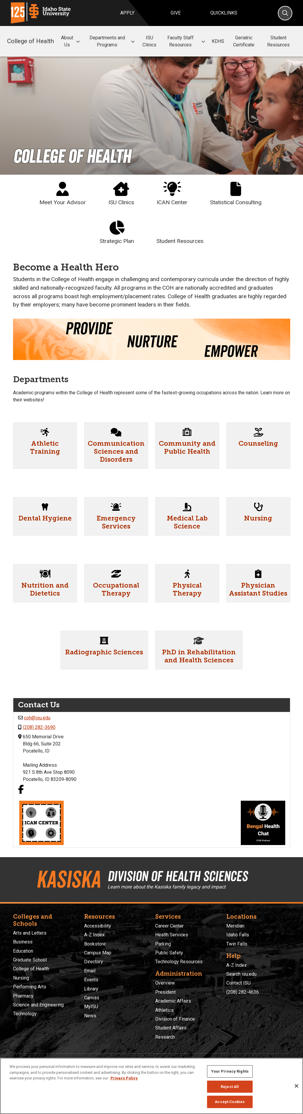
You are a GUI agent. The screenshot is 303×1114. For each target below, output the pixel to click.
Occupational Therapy (116, 589)
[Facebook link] (21, 790)
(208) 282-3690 (39, 727)
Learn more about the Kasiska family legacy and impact (166, 887)
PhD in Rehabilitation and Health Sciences (199, 656)
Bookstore (95, 944)
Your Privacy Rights (230, 1071)
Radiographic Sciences (104, 652)
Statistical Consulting (236, 194)
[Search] (285, 13)
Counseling (258, 443)
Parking (163, 944)
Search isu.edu (241, 974)
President (165, 992)
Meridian (235, 926)
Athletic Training (45, 447)
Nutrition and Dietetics (45, 589)
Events (91, 979)
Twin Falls (236, 944)
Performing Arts (29, 987)
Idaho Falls (237, 935)
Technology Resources (179, 961)
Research (165, 1037)
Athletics (164, 1010)
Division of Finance (175, 1019)
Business (23, 942)
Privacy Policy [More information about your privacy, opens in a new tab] (124, 1078)
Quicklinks (223, 13)
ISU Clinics (149, 41)
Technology (25, 1013)
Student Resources (278, 41)
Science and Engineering (38, 1005)
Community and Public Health (187, 447)
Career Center (169, 926)
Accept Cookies (230, 1102)
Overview (165, 983)
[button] (77, 41)
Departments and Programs (113, 41)
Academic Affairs (173, 1001)
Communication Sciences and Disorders (116, 451)
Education (23, 951)
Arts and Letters (30, 933)
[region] (151, 1086)
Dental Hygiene (45, 518)
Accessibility (97, 926)
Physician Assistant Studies (258, 589)
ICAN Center (172, 194)
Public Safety (169, 953)
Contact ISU (238, 983)
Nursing (258, 518)
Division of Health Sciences (178, 876)
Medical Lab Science (187, 522)
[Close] (296, 1085)
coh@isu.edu (37, 718)
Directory (93, 961)
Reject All (230, 1086)
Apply (127, 13)
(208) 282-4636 (242, 992)
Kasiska (68, 879)
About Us (71, 41)
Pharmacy (23, 996)
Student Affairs (171, 1028)
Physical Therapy (187, 589)
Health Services (171, 935)
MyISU (91, 1006)
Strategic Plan (117, 232)
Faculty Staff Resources (187, 41)
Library (91, 989)
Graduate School (30, 960)
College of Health (30, 41)
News (90, 1016)
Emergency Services (116, 522)
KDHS (218, 41)
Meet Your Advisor (62, 194)
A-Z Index (94, 935)
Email (89, 971)
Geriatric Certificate (243, 41)
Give (176, 13)
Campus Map (97, 953)
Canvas (91, 998)
